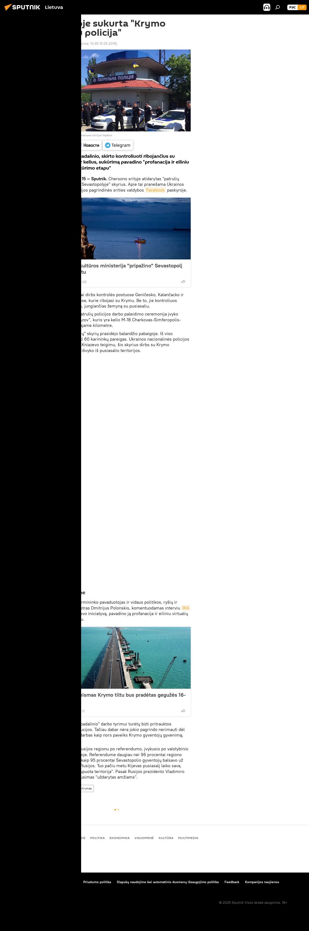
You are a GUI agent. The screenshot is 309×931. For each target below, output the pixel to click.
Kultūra (166, 838)
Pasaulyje (54, 788)
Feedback (232, 882)
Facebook (155, 190)
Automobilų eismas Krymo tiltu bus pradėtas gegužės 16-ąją (118, 698)
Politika (97, 838)
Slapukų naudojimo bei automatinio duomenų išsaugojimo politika (168, 882)
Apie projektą (15, 882)
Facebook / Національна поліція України (85, 135)
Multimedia (188, 838)
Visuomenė (144, 838)
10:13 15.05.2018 (58, 43)
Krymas (87, 788)
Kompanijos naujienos (262, 882)
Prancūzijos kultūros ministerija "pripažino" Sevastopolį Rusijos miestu (116, 268)
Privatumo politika (97, 882)
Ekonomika (120, 838)
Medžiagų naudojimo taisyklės (54, 882)
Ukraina (71, 788)
